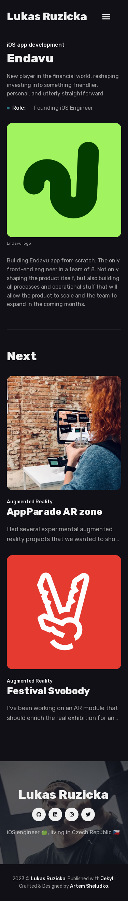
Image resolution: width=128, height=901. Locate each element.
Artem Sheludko (89, 886)
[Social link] (39, 814)
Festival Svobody (48, 691)
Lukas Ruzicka (47, 16)
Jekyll (108, 879)
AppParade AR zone (54, 511)
